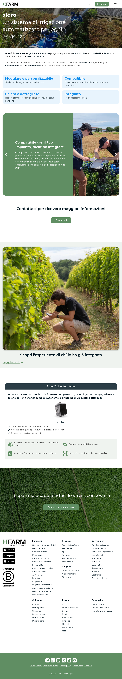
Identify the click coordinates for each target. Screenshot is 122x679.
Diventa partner (39, 621)
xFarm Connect (69, 558)
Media (65, 631)
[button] (115, 4)
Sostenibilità (37, 565)
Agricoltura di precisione (42, 588)
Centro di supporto (70, 570)
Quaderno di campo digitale (44, 545)
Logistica (36, 578)
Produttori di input (100, 578)
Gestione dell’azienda (41, 591)
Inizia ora (101, 4)
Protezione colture (40, 558)
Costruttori (96, 575)
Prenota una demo (100, 608)
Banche (95, 571)
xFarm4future (38, 617)
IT (90, 4)
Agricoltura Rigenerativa (102, 552)
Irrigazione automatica (42, 585)
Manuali (65, 624)
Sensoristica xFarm (70, 545)
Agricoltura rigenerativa (42, 568)
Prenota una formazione (103, 611)
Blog (64, 604)
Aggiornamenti (69, 574)
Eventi (65, 611)
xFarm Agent (68, 548)
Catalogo (66, 621)
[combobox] (90, 4)
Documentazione (40, 595)
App (64, 552)
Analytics (66, 555)
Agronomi (96, 558)
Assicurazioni (97, 568)
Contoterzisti (97, 555)
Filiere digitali (68, 627)
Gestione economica (41, 562)
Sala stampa (67, 617)
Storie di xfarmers (70, 608)
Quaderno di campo (101, 545)
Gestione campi (39, 548)
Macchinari (37, 555)
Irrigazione (37, 581)
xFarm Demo (98, 604)
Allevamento (38, 575)
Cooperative (97, 565)
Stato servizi (67, 577)
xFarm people (38, 608)
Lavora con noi (38, 614)
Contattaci (37, 611)
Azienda (35, 604)
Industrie (96, 562)
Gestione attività (39, 552)
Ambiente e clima (40, 571)
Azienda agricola (99, 548)
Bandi (64, 614)
